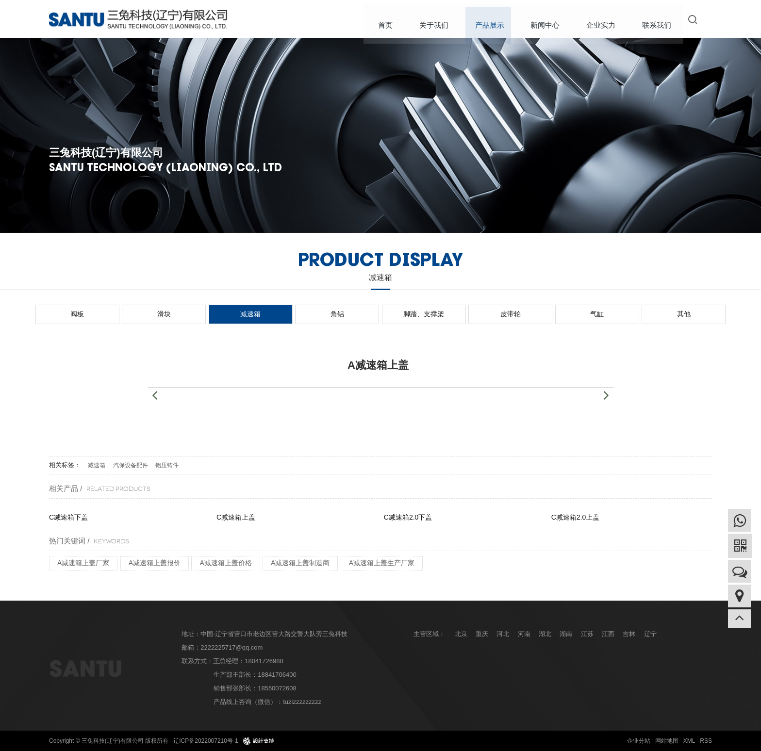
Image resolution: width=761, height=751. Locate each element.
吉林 (629, 633)
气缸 (531, 314)
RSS (706, 740)
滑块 (230, 314)
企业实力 (601, 19)
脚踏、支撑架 (410, 314)
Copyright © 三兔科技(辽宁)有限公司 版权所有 (108, 740)
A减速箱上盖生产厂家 (381, 563)
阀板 (170, 314)
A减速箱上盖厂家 (83, 563)
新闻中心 (547, 19)
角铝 (350, 314)
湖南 (566, 633)
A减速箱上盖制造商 (300, 563)
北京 (461, 633)
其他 (591, 314)
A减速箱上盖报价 (155, 563)
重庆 (482, 633)
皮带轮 (471, 314)
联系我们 (655, 19)
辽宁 (650, 633)
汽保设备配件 (130, 465)
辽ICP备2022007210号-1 (205, 740)
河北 (502, 633)
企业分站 (638, 740)
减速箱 (290, 314)
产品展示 (492, 19)
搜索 (694, 19)
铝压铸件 (167, 465)
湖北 (545, 633)
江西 (608, 633)
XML (689, 740)
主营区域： (429, 633)
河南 (524, 633)
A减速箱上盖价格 (225, 563)
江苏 (587, 633)
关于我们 (438, 19)
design (258, 740)
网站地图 (666, 740)
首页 (391, 19)
